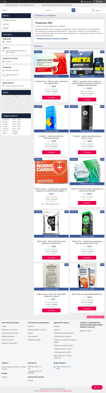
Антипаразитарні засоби (62, 352)
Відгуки (5, 28)
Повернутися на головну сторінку (52, 38)
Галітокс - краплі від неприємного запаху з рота (87, 137)
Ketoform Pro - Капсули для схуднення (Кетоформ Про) (51, 82)
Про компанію (32, 336)
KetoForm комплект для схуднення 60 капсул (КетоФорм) (87, 190)
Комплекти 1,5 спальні (9, 330)
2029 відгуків (87, 1)
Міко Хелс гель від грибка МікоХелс (87, 294)
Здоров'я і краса (85, 331)
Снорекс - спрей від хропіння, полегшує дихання (51, 137)
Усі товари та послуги (94, 317)
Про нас (6, 24)
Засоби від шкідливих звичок (64, 333)
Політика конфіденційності (64, 391)
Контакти (31, 326)
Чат (97, 387)
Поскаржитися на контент (47, 391)
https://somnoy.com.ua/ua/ (15, 86)
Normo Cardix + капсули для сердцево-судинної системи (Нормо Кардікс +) (51, 190)
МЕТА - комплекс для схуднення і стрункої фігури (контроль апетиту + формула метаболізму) (87, 83)
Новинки (57, 326)
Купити (52, 97)
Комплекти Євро (7, 340)
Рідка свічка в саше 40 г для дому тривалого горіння (51, 295)
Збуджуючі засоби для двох (63, 345)
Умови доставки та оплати (37, 330)
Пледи (4, 326)
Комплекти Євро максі (9, 343)
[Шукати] (73, 10)
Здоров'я (57, 330)
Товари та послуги (9, 20)
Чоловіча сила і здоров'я (62, 336)
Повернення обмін (34, 340)
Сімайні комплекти (8, 336)
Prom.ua (63, 389)
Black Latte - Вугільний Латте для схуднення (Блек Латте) (51, 242)
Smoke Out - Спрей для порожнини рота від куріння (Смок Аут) (87, 242)
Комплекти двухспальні (10, 333)
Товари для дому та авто (62, 349)
